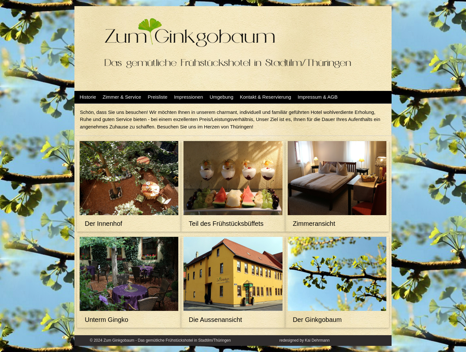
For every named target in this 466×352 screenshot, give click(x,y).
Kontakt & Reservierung (265, 97)
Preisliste (157, 97)
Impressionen (188, 97)
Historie (88, 97)
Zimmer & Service (122, 97)
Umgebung (221, 97)
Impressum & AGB (318, 97)
